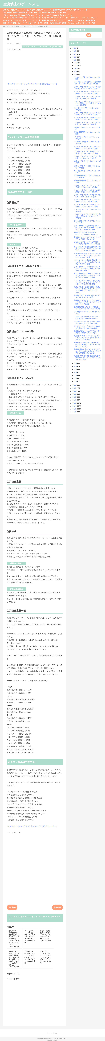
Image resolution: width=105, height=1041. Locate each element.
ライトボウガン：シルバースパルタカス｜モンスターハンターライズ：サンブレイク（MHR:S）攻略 (87, 282)
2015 (75, 403)
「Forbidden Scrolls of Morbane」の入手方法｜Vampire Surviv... (87, 317)
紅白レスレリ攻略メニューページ (15, 23)
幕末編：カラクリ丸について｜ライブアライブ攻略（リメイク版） (87, 238)
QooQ (56, 1040)
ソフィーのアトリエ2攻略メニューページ (50, 18)
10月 (76, 68)
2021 (75, 385)
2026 (75, 48)
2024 (75, 54)
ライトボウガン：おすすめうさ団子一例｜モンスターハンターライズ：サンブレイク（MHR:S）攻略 (87, 227)
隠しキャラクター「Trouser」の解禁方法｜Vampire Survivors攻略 (87, 322)
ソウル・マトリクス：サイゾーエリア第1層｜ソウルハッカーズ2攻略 (87, 200)
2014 (75, 406)
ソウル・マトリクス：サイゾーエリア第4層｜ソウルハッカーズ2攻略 (87, 114)
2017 (75, 397)
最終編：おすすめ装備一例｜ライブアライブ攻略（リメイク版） (87, 296)
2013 (75, 409)
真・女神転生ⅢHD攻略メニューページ (52, 12)
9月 (75, 71)
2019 (75, 391)
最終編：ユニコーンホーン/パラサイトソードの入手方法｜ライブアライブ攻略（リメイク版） (87, 337)
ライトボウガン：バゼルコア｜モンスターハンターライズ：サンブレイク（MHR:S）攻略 (87, 268)
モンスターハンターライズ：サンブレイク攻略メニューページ (33, 84)
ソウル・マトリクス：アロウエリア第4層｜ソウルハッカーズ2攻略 (87, 123)
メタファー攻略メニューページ (14, 10)
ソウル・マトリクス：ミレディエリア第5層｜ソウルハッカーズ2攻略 (87, 92)
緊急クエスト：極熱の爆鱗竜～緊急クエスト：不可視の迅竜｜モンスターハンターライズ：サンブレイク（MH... (87, 289)
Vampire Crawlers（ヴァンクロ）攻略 (81, 23)
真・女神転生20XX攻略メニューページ (52, 20)
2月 (75, 378)
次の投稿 (12, 907)
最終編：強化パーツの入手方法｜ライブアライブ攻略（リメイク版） (87, 332)
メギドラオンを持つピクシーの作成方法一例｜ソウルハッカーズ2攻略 (87, 83)
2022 (75, 60)
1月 (75, 381)
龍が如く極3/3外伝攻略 (58, 23)
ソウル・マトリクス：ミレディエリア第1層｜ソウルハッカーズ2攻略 (87, 205)
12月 (76, 62)
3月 (75, 375)
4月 (75, 372)
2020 (75, 388)
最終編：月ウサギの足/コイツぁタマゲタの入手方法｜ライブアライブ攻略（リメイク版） (87, 344)
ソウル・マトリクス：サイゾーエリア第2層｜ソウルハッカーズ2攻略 (87, 186)
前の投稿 (57, 907)
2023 (75, 57)
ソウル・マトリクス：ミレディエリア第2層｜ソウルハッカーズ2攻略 (87, 191)
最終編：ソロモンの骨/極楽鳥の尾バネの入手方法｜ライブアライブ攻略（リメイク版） (87, 357)
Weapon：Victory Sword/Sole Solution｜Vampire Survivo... (85, 233)
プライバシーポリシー (90, 18)
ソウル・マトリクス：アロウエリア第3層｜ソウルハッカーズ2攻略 (87, 157)
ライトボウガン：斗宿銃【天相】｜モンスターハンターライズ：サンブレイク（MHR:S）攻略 (87, 262)
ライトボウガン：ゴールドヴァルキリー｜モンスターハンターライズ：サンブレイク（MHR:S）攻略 (87, 275)
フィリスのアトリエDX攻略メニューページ (57, 15)
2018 (75, 394)
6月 (75, 366)
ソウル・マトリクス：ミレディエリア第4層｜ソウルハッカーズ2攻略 (87, 118)
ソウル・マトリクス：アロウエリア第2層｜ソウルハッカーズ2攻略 (87, 196)
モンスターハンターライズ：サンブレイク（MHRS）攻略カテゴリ (34, 918)
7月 (75, 363)
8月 (75, 74)
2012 (75, 412)
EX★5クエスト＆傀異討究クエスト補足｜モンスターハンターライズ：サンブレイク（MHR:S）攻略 (87, 248)
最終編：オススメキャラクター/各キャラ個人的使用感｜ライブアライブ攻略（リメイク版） (87, 302)
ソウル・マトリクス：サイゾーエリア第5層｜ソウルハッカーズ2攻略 (87, 88)
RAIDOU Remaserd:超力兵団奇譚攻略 (81, 20)
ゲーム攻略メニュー (73, 18)
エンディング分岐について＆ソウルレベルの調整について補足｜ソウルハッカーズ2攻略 (87, 103)
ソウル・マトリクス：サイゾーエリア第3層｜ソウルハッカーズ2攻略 (87, 147)
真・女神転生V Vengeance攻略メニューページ (20, 12)
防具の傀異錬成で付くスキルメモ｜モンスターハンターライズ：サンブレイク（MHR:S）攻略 (87, 255)
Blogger (56, 1033)
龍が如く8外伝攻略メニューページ (39, 10)
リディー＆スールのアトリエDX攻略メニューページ (21, 15)
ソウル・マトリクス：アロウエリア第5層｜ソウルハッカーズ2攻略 (87, 97)
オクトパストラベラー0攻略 (38, 23)
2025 (75, 51)
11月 (76, 65)
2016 (75, 400)
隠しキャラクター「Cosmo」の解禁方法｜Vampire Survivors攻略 (87, 327)
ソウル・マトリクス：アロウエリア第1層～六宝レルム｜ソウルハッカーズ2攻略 (87, 216)
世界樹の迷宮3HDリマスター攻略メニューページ (70, 10)
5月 (75, 369)
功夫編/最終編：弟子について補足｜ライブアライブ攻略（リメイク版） (87, 308)
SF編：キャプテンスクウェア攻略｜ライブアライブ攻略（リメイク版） (87, 243)
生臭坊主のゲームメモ (21, 4)
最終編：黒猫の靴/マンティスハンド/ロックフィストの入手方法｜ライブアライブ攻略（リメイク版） (87, 351)
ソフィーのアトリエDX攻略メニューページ (18, 18)
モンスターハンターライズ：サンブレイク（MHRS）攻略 (42, 47)
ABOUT (6, 20)
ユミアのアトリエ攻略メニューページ (23, 20)
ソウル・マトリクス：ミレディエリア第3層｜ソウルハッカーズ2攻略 (87, 152)
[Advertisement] (35, 65)
